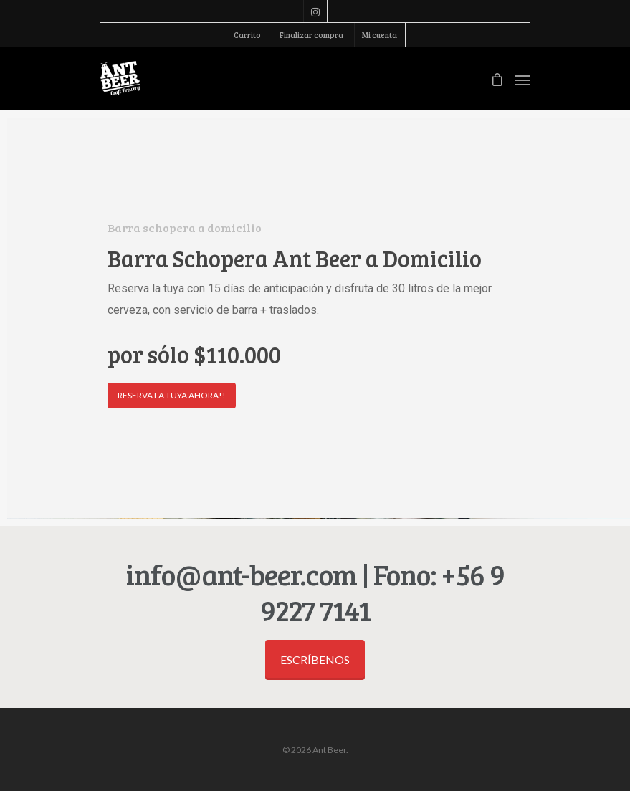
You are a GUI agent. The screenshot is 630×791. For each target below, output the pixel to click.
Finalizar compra (311, 34)
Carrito (247, 34)
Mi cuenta (379, 34)
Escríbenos (315, 659)
